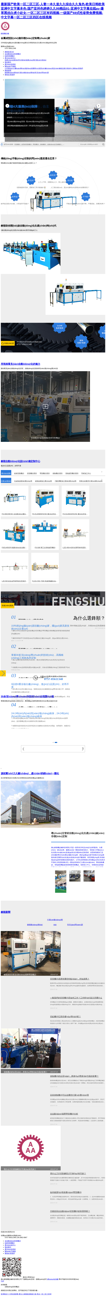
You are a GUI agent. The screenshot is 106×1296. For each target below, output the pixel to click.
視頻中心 (70, 68)
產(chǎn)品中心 (10, 58)
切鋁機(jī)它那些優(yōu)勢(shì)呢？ (65, 1016)
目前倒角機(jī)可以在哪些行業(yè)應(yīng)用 (69, 1095)
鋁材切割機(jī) (10, 56)
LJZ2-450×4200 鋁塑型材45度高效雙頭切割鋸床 (76, 547)
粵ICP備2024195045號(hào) (69, 1279)
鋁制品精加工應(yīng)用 (43, 481)
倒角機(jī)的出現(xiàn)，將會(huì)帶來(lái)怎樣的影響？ (74, 1076)
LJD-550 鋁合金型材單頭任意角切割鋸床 (15, 581)
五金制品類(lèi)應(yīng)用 (23, 481)
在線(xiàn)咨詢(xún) (8, 1232)
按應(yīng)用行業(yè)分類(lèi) (36, 60)
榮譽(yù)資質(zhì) (39, 68)
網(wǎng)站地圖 (52, 1279)
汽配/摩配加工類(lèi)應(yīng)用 (65, 481)
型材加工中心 (86, 473)
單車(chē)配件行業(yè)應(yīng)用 (90, 481)
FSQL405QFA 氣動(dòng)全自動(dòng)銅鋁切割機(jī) (15, 547)
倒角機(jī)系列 (57, 473)
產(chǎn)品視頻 (10, 64)
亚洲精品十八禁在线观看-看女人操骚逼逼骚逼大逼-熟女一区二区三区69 (26, 1294)
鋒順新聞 (8, 70)
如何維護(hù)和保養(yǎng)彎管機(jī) (65, 1192)
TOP (2, 1281)
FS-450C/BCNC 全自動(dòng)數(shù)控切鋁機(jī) (15, 514)
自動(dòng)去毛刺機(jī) (54, 144)
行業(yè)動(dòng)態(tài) (26, 72)
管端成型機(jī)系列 (71, 473)
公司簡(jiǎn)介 (10, 68)
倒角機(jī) (43, 144)
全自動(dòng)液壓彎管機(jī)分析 (64, 1114)
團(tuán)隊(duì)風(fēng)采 (24, 68)
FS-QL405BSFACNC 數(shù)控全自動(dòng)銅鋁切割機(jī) (45, 514)
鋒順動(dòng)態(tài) (11, 72)
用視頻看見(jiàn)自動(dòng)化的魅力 (20, 364)
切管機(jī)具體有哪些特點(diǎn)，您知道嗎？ (69, 979)
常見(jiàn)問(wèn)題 (42, 72)
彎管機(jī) (36, 144)
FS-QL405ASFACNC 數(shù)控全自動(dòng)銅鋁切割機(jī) (76, 514)
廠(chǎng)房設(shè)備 (52, 68)
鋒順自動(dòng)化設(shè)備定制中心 (20, 461)
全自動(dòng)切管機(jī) (13, 54)
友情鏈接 (4, 1285)
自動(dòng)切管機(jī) (12, 1287)
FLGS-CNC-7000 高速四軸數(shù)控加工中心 (45, 581)
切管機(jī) (17, 144)
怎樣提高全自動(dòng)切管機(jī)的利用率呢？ (70, 1211)
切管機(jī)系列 (32, 473)
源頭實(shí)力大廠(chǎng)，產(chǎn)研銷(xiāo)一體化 (30, 773)
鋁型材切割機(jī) (27, 144)
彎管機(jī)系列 (45, 473)
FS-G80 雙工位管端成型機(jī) (45, 547)
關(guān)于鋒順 (10, 66)
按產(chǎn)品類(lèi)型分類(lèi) (15, 60)
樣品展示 (8, 62)
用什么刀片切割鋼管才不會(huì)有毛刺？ (68, 1173)
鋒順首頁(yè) (9, 52)
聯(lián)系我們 (78, 68)
